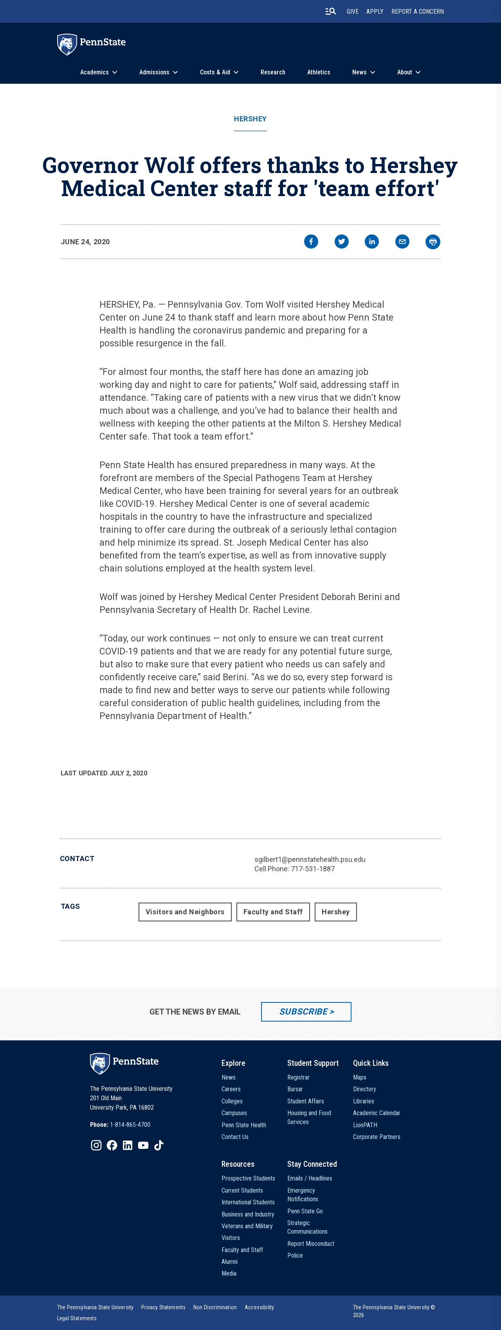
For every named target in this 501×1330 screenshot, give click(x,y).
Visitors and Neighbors (185, 912)
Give (353, 11)
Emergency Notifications (302, 1195)
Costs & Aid (215, 72)
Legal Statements (77, 1318)
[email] (402, 242)
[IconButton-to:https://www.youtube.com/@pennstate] (143, 1145)
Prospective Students (248, 1178)
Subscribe (303, 1011)
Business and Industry (248, 1214)
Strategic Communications (307, 1227)
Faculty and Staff (273, 912)
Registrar (298, 1077)
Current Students (242, 1190)
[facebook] (311, 242)
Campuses (234, 1113)
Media (229, 1273)
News (359, 72)
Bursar (295, 1089)
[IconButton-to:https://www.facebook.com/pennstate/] (112, 1145)
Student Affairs (305, 1101)
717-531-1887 (313, 869)
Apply (375, 11)
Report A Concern (417, 11)
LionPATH (365, 1125)
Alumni (230, 1261)
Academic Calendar (376, 1113)
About (404, 72)
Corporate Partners (376, 1137)
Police (295, 1255)
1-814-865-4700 (130, 1124)
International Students (248, 1202)
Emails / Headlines (309, 1178)
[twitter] (342, 242)
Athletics (318, 72)
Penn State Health (244, 1125)
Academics (94, 72)
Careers (231, 1089)
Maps (359, 1077)
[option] (120, 1125)
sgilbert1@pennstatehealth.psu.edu (310, 859)
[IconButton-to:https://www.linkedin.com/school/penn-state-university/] (127, 1145)
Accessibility (259, 1307)
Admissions (154, 72)
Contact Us (235, 1137)
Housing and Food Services (309, 1117)
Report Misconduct (310, 1243)
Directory (364, 1089)
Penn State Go (305, 1211)
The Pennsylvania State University (95, 1307)
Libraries (363, 1101)
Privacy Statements (163, 1307)
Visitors (231, 1238)
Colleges (232, 1101)
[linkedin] (372, 242)
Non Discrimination (215, 1307)
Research (273, 72)
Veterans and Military (247, 1226)
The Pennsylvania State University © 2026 (394, 1311)
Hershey (250, 119)
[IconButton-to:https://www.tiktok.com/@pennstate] (159, 1145)
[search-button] (331, 11)
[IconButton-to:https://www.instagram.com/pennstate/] (96, 1145)
